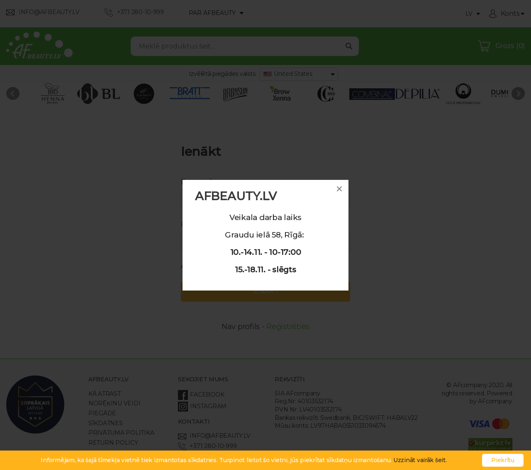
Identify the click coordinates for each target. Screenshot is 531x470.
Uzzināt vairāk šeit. (420, 460)
